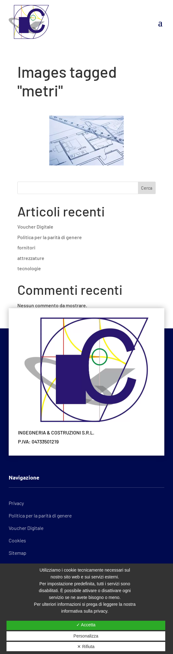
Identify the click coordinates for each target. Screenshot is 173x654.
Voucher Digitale (35, 227)
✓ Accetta (85, 624)
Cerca (146, 188)
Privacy (16, 503)
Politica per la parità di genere (49, 237)
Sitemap (17, 553)
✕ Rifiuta (86, 646)
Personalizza (85, 635)
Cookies (17, 540)
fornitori (26, 247)
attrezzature (30, 258)
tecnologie (29, 268)
